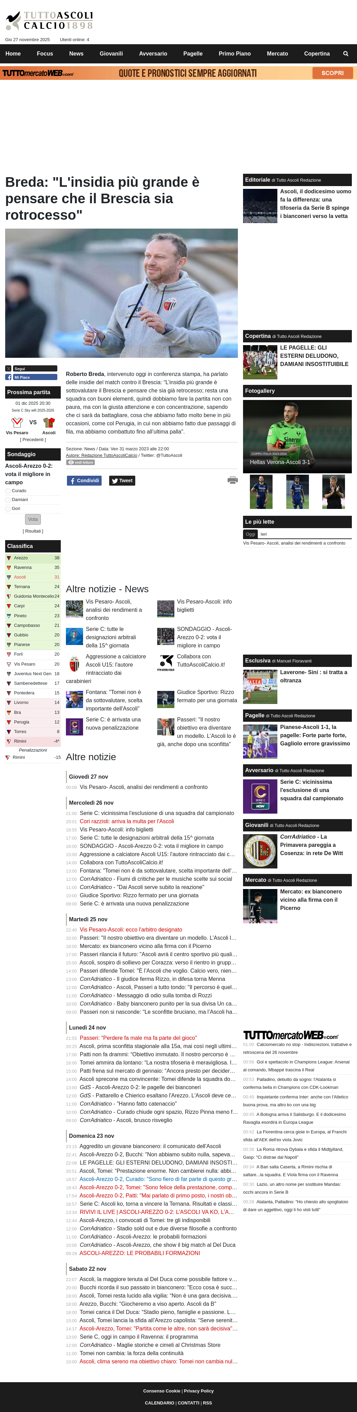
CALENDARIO (159, 1402)
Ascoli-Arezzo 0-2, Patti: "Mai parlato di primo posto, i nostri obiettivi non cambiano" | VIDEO (192, 1195)
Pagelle (254, 715)
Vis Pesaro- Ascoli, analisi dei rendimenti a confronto (114, 610)
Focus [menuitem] (45, 54)
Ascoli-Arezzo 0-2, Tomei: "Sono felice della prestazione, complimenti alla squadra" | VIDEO (191, 1187)
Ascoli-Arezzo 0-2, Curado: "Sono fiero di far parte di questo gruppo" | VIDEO (173, 1179)
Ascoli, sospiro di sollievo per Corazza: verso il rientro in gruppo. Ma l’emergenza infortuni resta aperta (204, 962)
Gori (16, 508)
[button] (33, 519)
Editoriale (257, 180)
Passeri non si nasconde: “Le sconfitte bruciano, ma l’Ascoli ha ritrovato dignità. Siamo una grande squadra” (211, 1012)
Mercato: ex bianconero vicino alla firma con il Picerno (145, 946)
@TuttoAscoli (169, 455)
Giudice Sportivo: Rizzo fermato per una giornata (139, 895)
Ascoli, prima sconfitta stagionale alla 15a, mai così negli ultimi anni (161, 1046)
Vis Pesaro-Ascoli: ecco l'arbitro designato (131, 930)
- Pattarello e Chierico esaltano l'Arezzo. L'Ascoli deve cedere (161, 1095)
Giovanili (256, 825)
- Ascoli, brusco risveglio (126, 1120)
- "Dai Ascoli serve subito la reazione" (142, 887)
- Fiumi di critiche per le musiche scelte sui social (156, 879)
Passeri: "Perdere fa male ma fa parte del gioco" (138, 1038)
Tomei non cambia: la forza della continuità (131, 1353)
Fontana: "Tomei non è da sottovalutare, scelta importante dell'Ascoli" (114, 700)
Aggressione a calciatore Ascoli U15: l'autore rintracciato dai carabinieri (166, 854)
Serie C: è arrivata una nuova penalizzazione (134, 903)
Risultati (33, 531)
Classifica (20, 546)
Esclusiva (257, 661)
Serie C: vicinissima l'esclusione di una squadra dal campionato (157, 813)
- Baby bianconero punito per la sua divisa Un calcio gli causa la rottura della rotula (197, 1004)
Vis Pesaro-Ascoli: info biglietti (116, 829)
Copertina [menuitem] (317, 54)
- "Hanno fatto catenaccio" (128, 1104)
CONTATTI (188, 1402)
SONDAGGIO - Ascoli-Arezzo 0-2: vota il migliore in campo (204, 637)
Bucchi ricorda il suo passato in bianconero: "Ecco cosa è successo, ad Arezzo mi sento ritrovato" (198, 1287)
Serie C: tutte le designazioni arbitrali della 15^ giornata (111, 637)
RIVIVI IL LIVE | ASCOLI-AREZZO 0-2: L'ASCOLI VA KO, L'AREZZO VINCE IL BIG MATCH (191, 1212)
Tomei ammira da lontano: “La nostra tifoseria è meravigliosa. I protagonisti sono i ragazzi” (189, 1063)
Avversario (259, 770)
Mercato (255, 880)
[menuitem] (346, 54)
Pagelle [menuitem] (193, 54)
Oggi (250, 534)
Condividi (84, 481)
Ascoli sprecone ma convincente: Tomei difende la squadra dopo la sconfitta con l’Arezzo (188, 1079)
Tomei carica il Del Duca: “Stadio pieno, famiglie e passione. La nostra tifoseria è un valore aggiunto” (202, 1312)
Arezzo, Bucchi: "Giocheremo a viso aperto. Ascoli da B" (148, 1304)
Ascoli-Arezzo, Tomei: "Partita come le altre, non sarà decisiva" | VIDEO (167, 1328)
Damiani (20, 499)
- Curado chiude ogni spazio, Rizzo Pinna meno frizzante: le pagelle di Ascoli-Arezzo (199, 1112)
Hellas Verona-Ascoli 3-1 (280, 462)
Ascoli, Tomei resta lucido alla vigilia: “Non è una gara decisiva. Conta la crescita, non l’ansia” (193, 1296)
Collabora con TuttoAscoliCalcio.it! (121, 862)
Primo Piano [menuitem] (235, 54)
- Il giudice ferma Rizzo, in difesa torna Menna (152, 979)
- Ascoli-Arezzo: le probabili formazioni (143, 1237)
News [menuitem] (76, 54)
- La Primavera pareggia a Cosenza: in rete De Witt (311, 845)
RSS (207, 1402)
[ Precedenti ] (33, 439)
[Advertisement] (117, 535)
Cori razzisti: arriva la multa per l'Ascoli (127, 821)
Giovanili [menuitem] (111, 54)
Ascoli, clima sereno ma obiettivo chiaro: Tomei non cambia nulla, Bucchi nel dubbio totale (189, 1361)
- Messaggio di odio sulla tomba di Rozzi (146, 995)
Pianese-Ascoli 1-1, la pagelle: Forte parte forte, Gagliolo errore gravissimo (315, 735)
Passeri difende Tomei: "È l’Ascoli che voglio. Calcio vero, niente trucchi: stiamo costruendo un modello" (206, 971)
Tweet (122, 481)
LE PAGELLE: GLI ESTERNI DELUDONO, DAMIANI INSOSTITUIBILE (166, 1163)
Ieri (264, 534)
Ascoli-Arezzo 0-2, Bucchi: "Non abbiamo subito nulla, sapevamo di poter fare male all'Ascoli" (193, 1154)
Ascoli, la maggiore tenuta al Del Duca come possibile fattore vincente (165, 1279)
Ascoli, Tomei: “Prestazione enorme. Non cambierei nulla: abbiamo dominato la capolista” (188, 1171)
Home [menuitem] (13, 54)
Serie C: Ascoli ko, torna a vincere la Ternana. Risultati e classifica (160, 1204)
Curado (19, 490)
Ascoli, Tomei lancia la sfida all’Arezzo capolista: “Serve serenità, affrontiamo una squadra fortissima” (202, 1320)
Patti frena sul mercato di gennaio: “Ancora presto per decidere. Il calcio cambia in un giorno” (193, 1071)
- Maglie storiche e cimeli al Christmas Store (150, 1345)
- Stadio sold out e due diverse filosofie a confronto (158, 1228)
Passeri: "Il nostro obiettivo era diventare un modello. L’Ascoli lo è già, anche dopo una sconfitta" (197, 938)
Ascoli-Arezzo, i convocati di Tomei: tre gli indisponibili (145, 1220)
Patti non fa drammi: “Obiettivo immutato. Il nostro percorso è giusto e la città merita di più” (190, 1054)
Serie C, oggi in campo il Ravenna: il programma (139, 1337)
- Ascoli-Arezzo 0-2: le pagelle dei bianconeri (140, 1087)
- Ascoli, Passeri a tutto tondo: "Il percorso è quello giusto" (167, 987)
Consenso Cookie (161, 1390)
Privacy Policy (199, 1390)
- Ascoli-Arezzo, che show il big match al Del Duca (158, 1245)
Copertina (258, 336)
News (89, 448)
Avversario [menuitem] (153, 54)
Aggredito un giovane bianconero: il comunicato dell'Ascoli (150, 1146)
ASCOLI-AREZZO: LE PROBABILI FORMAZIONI (140, 1253)
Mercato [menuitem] (277, 54)
